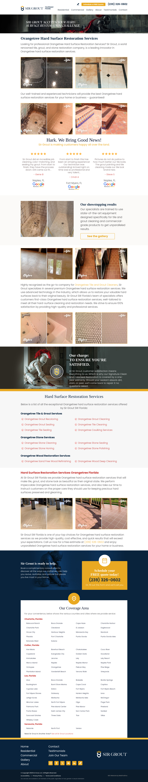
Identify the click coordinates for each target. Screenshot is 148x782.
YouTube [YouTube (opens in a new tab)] (68, 763)
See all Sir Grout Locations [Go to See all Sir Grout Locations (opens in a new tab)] (62, 733)
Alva (28, 680)
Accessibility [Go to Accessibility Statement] (25, 776)
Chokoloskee (81, 649)
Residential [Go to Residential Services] (63, 9)
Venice (78, 728)
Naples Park (106, 663)
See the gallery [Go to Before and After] (97, 236)
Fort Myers (80, 689)
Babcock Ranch (33, 623)
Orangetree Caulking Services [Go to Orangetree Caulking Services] (95, 430)
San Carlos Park (82, 711)
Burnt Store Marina (59, 684)
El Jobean (80, 628)
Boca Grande (57, 623)
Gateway (55, 693)
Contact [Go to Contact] (123, 9)
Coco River (105, 649)
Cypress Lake (32, 689)
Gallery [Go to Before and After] (89, 9)
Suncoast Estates (33, 715)
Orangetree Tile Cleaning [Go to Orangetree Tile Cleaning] (92, 424)
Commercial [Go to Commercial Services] (77, 9)
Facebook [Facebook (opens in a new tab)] (56, 763)
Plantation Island (33, 671)
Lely (77, 658)
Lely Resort (105, 658)
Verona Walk (81, 671)
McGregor (105, 698)
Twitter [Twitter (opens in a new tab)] (62, 763)
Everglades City (57, 654)
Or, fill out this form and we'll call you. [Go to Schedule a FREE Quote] (105, 584)
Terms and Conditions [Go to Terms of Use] (53, 776)
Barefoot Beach (58, 649)
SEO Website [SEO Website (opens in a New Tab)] (112, 776)
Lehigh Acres (31, 698)
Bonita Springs (107, 680)
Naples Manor (82, 663)
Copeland (30, 654)
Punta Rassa (31, 711)
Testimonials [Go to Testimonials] (110, 9)
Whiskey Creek (32, 720)
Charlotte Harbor (108, 623)
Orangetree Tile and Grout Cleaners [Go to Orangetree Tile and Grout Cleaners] (96, 285)
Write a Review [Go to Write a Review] (78, 4)
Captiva (104, 684)
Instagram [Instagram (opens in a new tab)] (50, 763)
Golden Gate (81, 654)
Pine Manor (80, 706)
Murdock (104, 632)
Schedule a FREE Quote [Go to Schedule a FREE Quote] (93, 4)
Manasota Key (82, 632)
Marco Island (31, 663)
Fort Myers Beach (108, 689)
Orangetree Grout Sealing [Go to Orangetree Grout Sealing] (39, 424)
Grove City (30, 632)
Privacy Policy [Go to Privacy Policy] (37, 776)
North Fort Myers (58, 702)
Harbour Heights (58, 632)
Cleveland (55, 628)
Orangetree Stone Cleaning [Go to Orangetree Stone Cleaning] (40, 443)
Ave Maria (30, 649)
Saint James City (58, 711)
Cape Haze (80, 623)
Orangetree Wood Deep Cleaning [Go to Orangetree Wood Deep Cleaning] (97, 461)
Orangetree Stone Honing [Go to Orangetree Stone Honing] (39, 448)
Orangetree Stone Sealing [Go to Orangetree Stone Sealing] (93, 443)
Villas (103, 715)
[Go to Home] (38, 8)
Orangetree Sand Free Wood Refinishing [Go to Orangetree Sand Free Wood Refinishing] (48, 461)
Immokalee (31, 658)
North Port (55, 728)
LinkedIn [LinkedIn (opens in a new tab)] (74, 763)
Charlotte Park (32, 628)
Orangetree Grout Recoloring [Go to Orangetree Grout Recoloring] (41, 419)
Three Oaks (56, 715)
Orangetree (56, 667)
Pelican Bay (81, 667)
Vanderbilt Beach (58, 671)
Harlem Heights (82, 693)
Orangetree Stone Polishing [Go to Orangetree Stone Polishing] (94, 448)
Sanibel (104, 711)
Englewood (105, 628)
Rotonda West (32, 641)
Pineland (104, 706)
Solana (54, 641)
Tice (77, 715)
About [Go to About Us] (98, 9)
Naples (54, 663)
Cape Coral (81, 684)
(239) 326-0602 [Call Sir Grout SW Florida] (117, 4)
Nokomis (29, 728)
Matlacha (55, 698)
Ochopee (30, 667)
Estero (53, 689)
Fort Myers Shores (33, 693)
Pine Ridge (105, 667)
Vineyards (105, 671)
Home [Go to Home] (25, 746)
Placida (29, 636)
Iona (102, 693)
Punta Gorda (81, 636)
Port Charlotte (57, 636)
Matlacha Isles (82, 698)
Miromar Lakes (32, 702)
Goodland (105, 654)
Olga (78, 702)
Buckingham (31, 684)
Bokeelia (79, 680)
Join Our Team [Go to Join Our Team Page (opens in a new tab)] (57, 755)
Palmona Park (32, 706)
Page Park (105, 702)
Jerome (54, 658)
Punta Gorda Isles (108, 636)
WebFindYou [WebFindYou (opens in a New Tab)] (123, 776)
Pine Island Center (58, 706)
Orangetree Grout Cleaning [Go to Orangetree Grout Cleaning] (94, 419)
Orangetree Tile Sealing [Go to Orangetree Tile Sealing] (38, 430)
